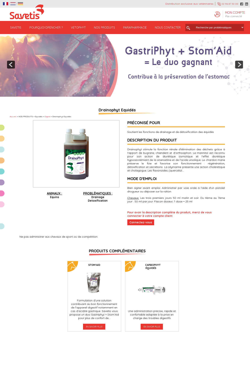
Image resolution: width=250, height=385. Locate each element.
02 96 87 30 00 (227, 4)
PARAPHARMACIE (135, 27)
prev (11, 64)
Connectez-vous (140, 222)
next (239, 64)
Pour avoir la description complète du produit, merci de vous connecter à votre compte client (169, 214)
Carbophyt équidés (153, 266)
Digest (47, 116)
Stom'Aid (94, 264)
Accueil (13, 116)
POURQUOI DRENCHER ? (46, 27)
